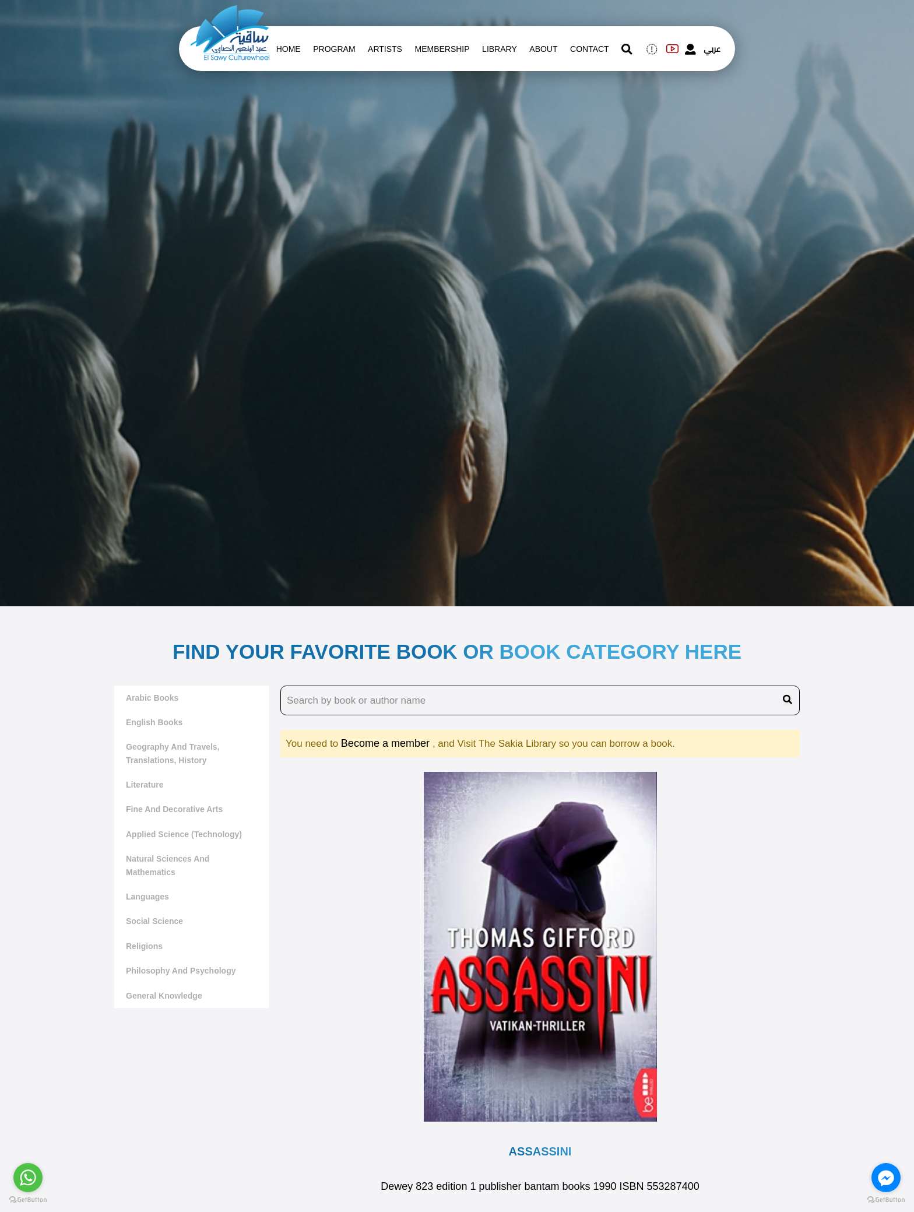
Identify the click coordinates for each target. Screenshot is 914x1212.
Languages (147, 896)
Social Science (154, 921)
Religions (144, 946)
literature (145, 784)
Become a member (387, 743)
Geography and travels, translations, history (173, 753)
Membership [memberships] (441, 49)
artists (385, 49)
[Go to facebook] (886, 1177)
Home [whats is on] (288, 49)
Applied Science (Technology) (184, 834)
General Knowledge (164, 995)
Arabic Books (152, 697)
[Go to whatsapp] (28, 1177)
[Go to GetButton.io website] (28, 1200)
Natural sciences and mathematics (167, 865)
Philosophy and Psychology (181, 970)
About (543, 49)
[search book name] (540, 701)
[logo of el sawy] (230, 12)
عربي (712, 49)
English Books (154, 722)
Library (499, 49)
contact (589, 49)
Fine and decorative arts (174, 809)
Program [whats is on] (334, 49)
